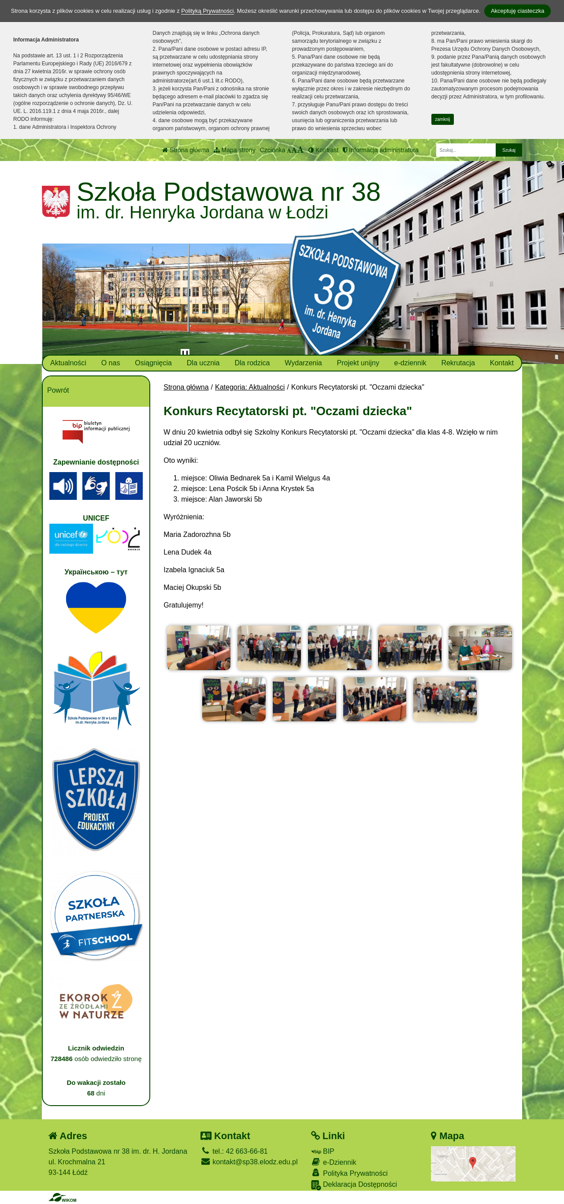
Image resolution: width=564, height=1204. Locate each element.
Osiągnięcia (153, 363)
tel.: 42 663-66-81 (234, 1151)
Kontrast (323, 150)
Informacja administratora (381, 150)
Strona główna (185, 150)
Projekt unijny (358, 363)
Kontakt (502, 363)
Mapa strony (235, 150)
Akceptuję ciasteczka (517, 11)
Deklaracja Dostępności (354, 1185)
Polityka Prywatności (349, 1173)
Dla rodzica (252, 363)
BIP (322, 1151)
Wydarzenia (303, 363)
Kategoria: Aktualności (250, 387)
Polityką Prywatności (207, 11)
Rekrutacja (458, 363)
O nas (110, 363)
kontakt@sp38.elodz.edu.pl (249, 1162)
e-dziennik (410, 363)
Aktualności (68, 363)
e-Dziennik (333, 1162)
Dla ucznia (203, 363)
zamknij (442, 119)
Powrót (58, 390)
